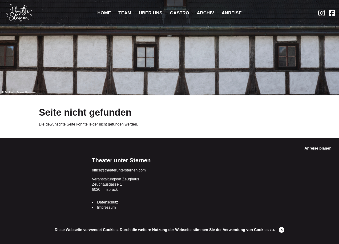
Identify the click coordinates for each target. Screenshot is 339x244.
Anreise (232, 12)
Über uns (150, 12)
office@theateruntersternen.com (119, 170)
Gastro (179, 12)
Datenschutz (107, 202)
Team (124, 12)
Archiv (205, 12)
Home (104, 12)
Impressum (106, 207)
